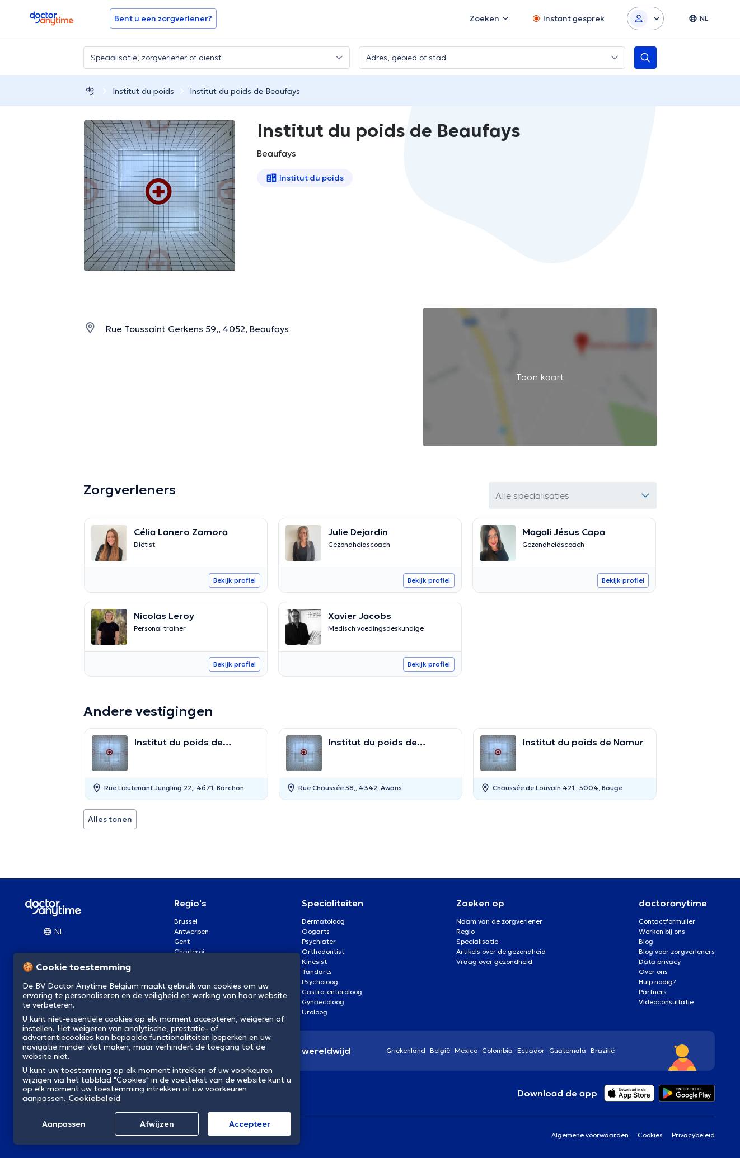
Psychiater (319, 941)
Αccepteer (249, 1124)
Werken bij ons (662, 931)
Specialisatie (477, 941)
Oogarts (316, 931)
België (440, 1050)
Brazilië (603, 1050)
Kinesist (314, 961)
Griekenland (405, 1050)
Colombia (497, 1050)
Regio (465, 931)
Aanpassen (64, 1124)
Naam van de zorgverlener (499, 921)
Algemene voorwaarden (590, 1135)
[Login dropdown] (645, 18)
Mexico (466, 1050)
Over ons (653, 971)
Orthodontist (323, 951)
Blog (646, 941)
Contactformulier (667, 921)
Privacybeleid (693, 1135)
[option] (176, 764)
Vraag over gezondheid (494, 961)
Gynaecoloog (323, 1002)
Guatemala (567, 1050)
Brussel (186, 921)
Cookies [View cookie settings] (650, 1135)
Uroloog (314, 1012)
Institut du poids (143, 91)
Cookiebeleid (94, 1098)
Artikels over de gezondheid (501, 951)
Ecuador (531, 1050)
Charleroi (189, 951)
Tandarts (317, 971)
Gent (182, 941)
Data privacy (660, 961)
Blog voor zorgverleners (677, 951)
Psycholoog (320, 981)
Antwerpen (191, 931)
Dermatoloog (323, 921)
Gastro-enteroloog (332, 991)
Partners (653, 991)
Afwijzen (157, 1124)
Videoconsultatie (666, 1002)
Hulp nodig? (657, 981)
